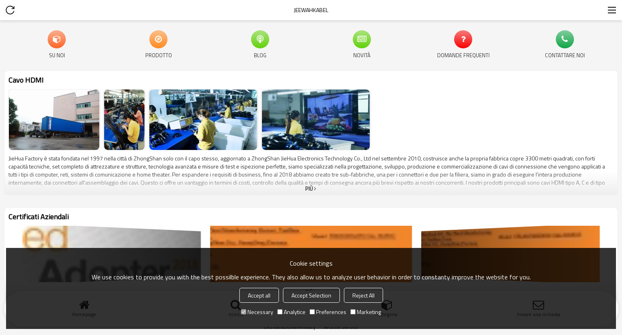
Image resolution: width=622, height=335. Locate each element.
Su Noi (57, 54)
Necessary (257, 312)
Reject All (363, 295)
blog (260, 54)
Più (309, 189)
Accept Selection (311, 295)
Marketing (365, 312)
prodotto (158, 54)
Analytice (291, 312)
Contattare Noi (565, 54)
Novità (362, 54)
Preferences (328, 312)
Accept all (259, 295)
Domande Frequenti (463, 54)
